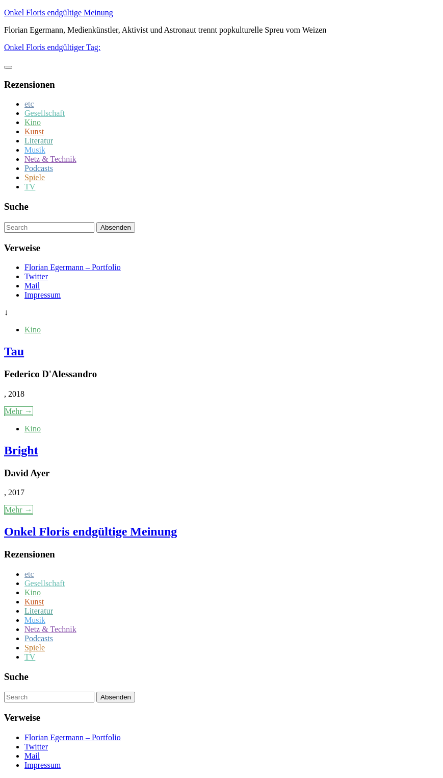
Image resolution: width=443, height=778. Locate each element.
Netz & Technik (50, 159)
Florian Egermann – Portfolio (72, 267)
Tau (14, 351)
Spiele (34, 177)
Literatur (38, 140)
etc (29, 104)
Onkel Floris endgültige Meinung (58, 12)
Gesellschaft (44, 113)
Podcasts (38, 168)
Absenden (115, 227)
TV (29, 186)
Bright (21, 450)
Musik (34, 149)
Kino (32, 122)
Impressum (42, 294)
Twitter (36, 276)
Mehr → (19, 411)
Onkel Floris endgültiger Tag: (52, 47)
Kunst (34, 131)
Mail (32, 285)
